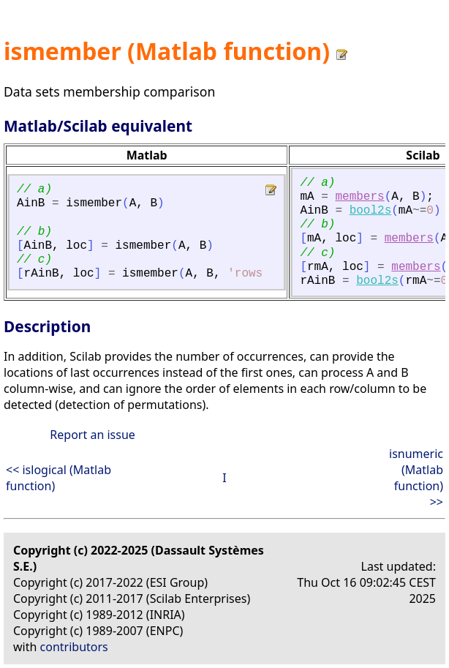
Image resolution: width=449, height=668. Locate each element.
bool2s (371, 210)
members (359, 196)
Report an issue (92, 435)
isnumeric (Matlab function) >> (416, 478)
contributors (74, 647)
